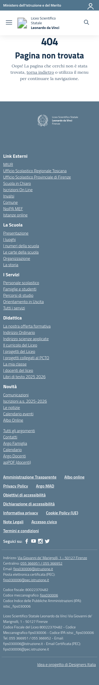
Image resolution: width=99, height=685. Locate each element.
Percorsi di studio (18, 295)
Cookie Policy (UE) (62, 513)
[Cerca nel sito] (86, 22)
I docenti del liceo (18, 370)
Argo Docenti (14, 456)
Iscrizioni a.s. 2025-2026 (25, 401)
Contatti (10, 437)
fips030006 (49, 595)
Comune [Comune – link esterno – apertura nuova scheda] (10, 202)
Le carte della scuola (21, 252)
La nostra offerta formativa (27, 326)
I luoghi (9, 239)
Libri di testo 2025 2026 (24, 376)
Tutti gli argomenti (19, 430)
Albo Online (13, 420)
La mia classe (15, 364)
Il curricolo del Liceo (20, 345)
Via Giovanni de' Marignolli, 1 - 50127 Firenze (52, 557)
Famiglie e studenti (19, 289)
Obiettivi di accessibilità (24, 495)
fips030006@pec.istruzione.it (26, 580)
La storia (10, 265)
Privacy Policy (15, 486)
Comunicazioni (16, 395)
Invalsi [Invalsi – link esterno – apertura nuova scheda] (8, 196)
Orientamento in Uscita (23, 301)
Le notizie (11, 407)
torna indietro (40, 72)
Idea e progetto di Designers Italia (66, 664)
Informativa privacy (20, 513)
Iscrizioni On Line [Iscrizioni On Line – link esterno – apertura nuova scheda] (18, 189)
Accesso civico (44, 522)
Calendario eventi (18, 414)
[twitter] (47, 541)
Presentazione (16, 233)
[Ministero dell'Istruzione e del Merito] (32, 5)
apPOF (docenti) (17, 462)
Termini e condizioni (21, 531)
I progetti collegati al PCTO (26, 357)
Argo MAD (45, 486)
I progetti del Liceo (19, 351)
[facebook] (26, 541)
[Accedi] (91, 5)
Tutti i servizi (14, 308)
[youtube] (33, 541)
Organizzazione (16, 258)
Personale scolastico (21, 282)
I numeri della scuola (21, 246)
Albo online (74, 477)
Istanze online (15, 215)
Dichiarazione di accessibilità (29, 504)
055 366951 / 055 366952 (41, 563)
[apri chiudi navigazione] (9, 23)
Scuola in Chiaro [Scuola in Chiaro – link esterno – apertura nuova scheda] (17, 183)
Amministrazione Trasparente (29, 477)
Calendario (12, 449)
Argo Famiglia (15, 443)
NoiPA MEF (13, 208)
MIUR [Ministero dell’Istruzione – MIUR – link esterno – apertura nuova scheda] (8, 164)
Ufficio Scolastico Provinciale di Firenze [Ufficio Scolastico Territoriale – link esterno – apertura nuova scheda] (37, 177)
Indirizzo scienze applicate (26, 339)
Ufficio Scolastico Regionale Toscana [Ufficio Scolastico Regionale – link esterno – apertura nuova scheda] (35, 170)
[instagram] (40, 541)
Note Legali (13, 522)
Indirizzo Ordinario (19, 332)
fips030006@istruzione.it (33, 568)
